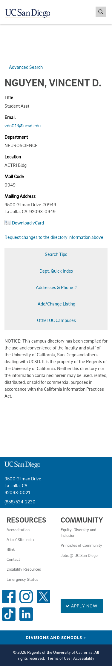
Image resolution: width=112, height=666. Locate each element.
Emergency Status (22, 579)
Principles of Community (81, 545)
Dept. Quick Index (56, 271)
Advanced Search (26, 67)
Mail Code (14, 176)
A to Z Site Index (20, 539)
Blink (11, 549)
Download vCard (28, 223)
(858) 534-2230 (20, 502)
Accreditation (18, 529)
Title (8, 97)
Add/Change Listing (56, 304)
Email (10, 117)
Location (12, 157)
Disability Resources (24, 569)
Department (16, 137)
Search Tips (56, 254)
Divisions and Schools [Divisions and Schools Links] (56, 637)
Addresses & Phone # (56, 287)
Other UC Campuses (56, 320)
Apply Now (81, 605)
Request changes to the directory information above (53, 237)
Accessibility (83, 658)
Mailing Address (20, 196)
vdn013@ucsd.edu (22, 126)
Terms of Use (58, 658)
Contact (13, 559)
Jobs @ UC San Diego (79, 555)
